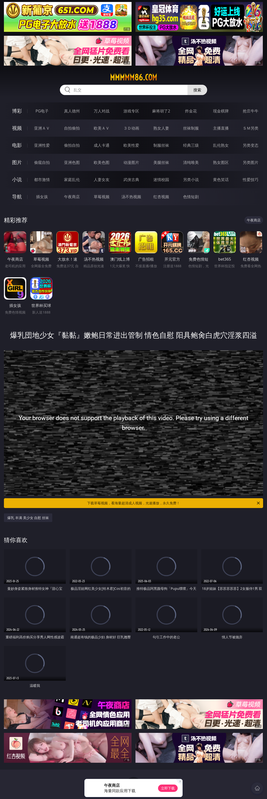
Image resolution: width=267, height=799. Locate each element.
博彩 (17, 111)
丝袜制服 (191, 128)
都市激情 (42, 179)
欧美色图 (101, 162)
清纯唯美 (191, 162)
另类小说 (191, 179)
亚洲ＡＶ (42, 128)
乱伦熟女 (221, 145)
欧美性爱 (131, 145)
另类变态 (250, 145)
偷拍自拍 (72, 145)
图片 (17, 162)
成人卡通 (101, 145)
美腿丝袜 (161, 162)
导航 (17, 196)
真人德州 (72, 111)
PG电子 (42, 111)
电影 (17, 145)
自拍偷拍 (72, 128)
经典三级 (191, 145)
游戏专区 (131, 111)
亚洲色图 (72, 162)
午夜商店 (72, 196)
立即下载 (168, 788)
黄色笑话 (221, 179)
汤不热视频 (131, 196)
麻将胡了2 (161, 111)
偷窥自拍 (42, 162)
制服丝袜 (161, 145)
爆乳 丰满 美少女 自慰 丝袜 (28, 517)
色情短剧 (191, 196)
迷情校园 (161, 179)
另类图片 (250, 162)
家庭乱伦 (72, 179)
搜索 (197, 90)
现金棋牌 (221, 111)
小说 (17, 179)
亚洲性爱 (42, 145)
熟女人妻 (161, 128)
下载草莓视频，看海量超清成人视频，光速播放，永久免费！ (174, 503)
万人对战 (101, 111)
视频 (17, 128)
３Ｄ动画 (131, 128)
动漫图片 (131, 162)
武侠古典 (131, 179)
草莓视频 (101, 196)
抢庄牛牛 (250, 111)
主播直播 (221, 128)
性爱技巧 (250, 179)
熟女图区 (221, 162)
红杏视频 (161, 196)
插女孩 (42, 196)
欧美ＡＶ (101, 128)
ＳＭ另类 (250, 128)
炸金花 (191, 111)
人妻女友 (101, 179)
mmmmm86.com (133, 77)
